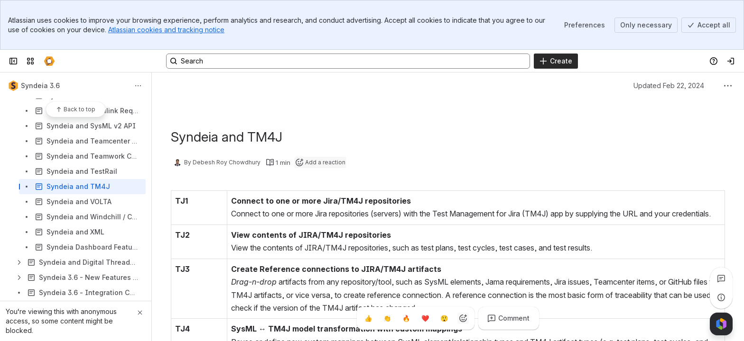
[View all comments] (721, 278)
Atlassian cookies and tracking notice (166, 30)
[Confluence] (49, 61)
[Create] (556, 61)
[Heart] (425, 318)
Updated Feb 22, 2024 (668, 85)
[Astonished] (444, 318)
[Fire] (406, 318)
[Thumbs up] (368, 318)
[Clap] (387, 318)
